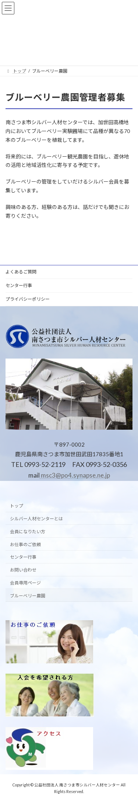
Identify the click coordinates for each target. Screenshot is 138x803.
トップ (16, 506)
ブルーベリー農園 (27, 595)
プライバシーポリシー (28, 299)
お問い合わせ (23, 570)
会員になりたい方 (27, 531)
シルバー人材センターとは (36, 519)
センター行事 (19, 285)
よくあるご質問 (21, 272)
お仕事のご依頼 (25, 544)
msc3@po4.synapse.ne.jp (75, 475)
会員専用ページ (25, 583)
